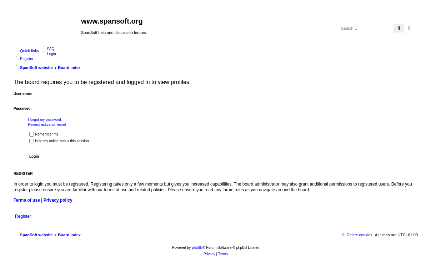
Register (23, 216)
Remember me (44, 134)
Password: (23, 108)
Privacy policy (58, 200)
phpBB (197, 248)
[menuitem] (47, 48)
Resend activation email (47, 125)
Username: (23, 94)
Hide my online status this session (59, 141)
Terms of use (27, 200)
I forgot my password (44, 120)
